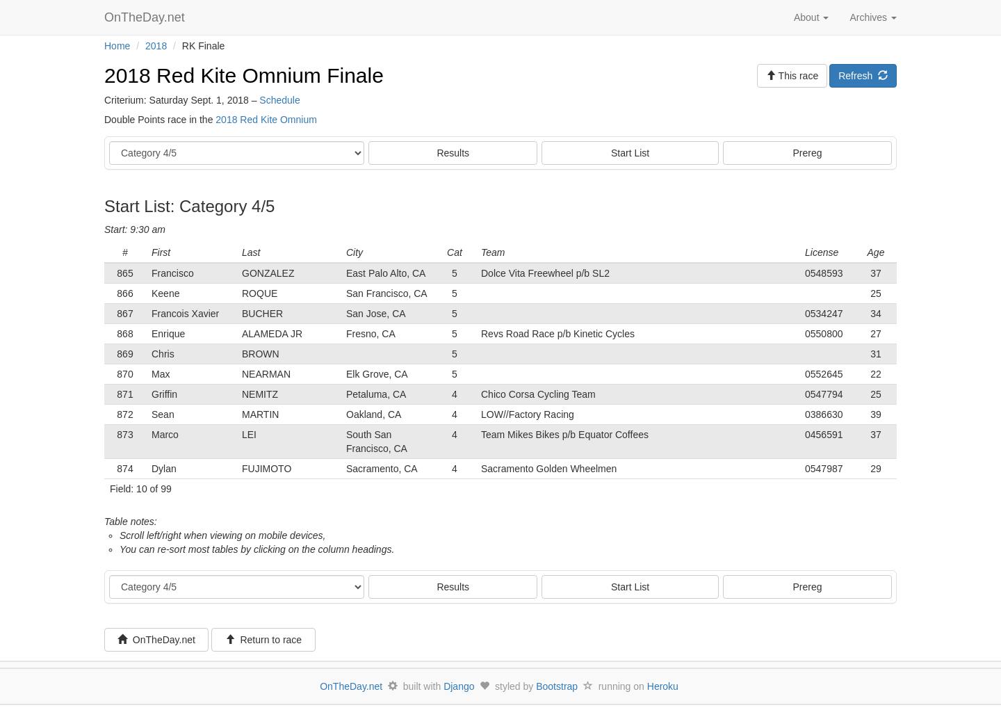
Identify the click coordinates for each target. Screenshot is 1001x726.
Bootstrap (557, 686)
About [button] (811, 17)
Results (453, 153)
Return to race (263, 639)
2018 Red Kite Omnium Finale (244, 75)
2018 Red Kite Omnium (266, 119)
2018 (156, 45)
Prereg (807, 153)
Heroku (662, 686)
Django (458, 686)
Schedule (279, 100)
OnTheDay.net (146, 17)
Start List (630, 153)
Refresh (863, 75)
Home (117, 45)
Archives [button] (873, 17)
